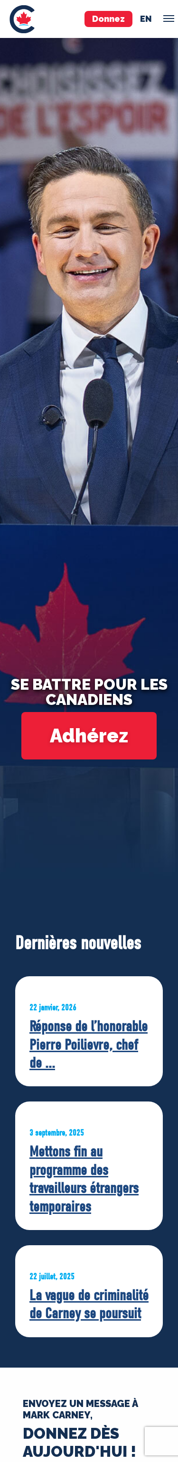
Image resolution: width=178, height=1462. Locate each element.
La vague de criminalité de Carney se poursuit (89, 1304)
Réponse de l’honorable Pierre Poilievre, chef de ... (88, 1045)
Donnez (108, 19)
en (146, 19)
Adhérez (89, 735)
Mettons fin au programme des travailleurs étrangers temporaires (84, 1179)
